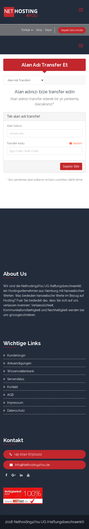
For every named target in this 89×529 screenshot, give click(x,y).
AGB (8, 395)
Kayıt (48, 30)
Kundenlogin (14, 355)
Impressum (13, 402)
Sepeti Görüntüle (72, 30)
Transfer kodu (44, 143)
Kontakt (10, 387)
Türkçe (27, 30)
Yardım (75, 143)
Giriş (39, 30)
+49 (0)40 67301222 (26, 454)
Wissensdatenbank (18, 371)
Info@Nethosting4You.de (30, 465)
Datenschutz (14, 410)
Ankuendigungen (17, 363)
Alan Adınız (14, 125)
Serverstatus (13, 379)
